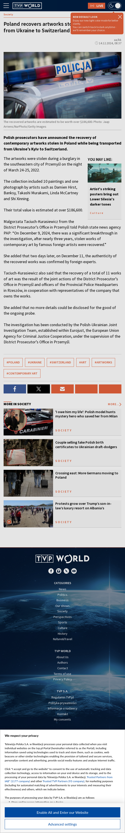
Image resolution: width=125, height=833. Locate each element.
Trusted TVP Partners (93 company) (63, 781)
